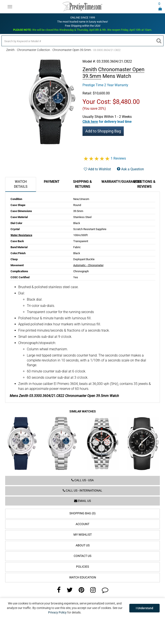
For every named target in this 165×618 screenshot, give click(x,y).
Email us (82, 501)
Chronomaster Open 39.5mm (71, 50)
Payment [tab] (52, 182)
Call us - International (82, 490)
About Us (83, 545)
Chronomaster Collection (33, 50)
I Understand (144, 608)
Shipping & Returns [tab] (82, 184)
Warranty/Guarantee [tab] (115, 182)
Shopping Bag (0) (82, 513)
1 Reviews (118, 158)
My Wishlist (82, 535)
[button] (107, 122)
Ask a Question (130, 169)
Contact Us (82, 556)
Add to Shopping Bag (103, 131)
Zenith (10, 50)
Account (82, 524)
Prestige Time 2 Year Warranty (105, 85)
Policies (82, 567)
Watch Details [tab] (21, 184)
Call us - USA (82, 480)
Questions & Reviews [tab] (144, 184)
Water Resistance (21, 235)
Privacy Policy (57, 612)
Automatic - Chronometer (88, 265)
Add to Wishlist (97, 169)
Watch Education (82, 577)
